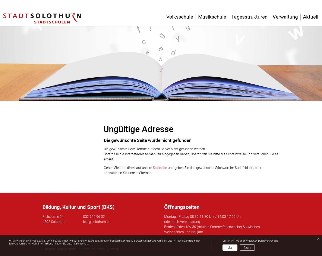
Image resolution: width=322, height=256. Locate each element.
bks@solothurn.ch (96, 222)
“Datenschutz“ (81, 243)
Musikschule (212, 17)
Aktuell (310, 17)
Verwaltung (285, 17)
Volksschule (179, 17)
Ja (230, 248)
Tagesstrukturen (249, 17)
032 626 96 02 (94, 217)
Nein (247, 248)
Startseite (160, 168)
